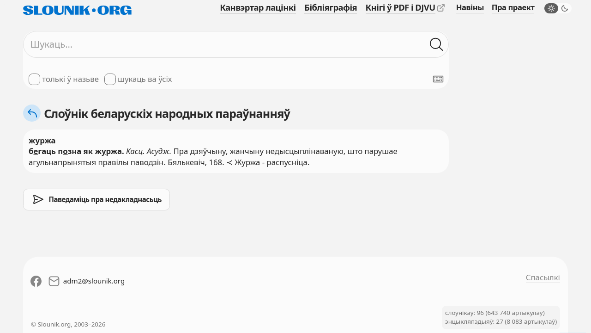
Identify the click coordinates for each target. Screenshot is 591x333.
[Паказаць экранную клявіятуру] (438, 79)
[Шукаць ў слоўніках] (436, 44)
